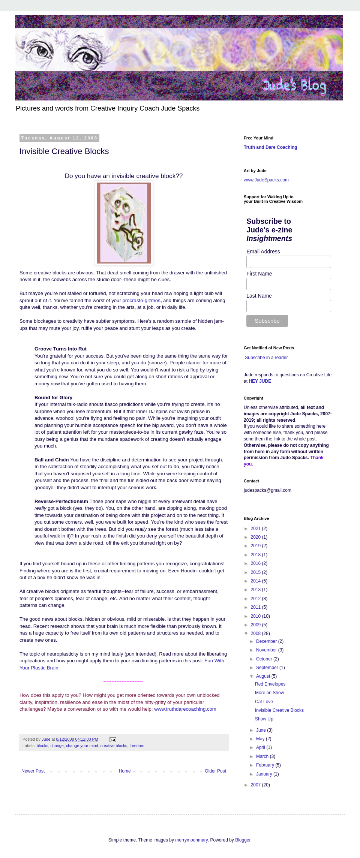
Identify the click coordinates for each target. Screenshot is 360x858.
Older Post (215, 771)
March (263, 756)
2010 (256, 616)
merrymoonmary (191, 840)
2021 (256, 528)
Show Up (264, 719)
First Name (259, 274)
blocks (42, 745)
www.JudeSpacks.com (266, 180)
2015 (256, 572)
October (264, 659)
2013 (256, 589)
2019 (256, 545)
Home (125, 771)
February (265, 765)
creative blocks (113, 745)
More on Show (269, 692)
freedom (136, 745)
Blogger (242, 840)
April (261, 747)
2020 (256, 537)
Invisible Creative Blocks (279, 710)
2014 (256, 581)
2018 (256, 554)
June (261, 730)
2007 (256, 785)
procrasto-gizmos (141, 300)
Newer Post (33, 771)
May (261, 738)
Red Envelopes (270, 684)
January (264, 774)
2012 (256, 598)
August (264, 676)
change (56, 745)
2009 (256, 624)
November (267, 650)
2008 (256, 633)
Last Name (259, 296)
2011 (256, 607)
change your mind (82, 745)
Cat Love (264, 701)
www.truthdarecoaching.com (185, 709)
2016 (256, 563)
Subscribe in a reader (266, 357)
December (267, 641)
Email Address (263, 252)
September (267, 667)
